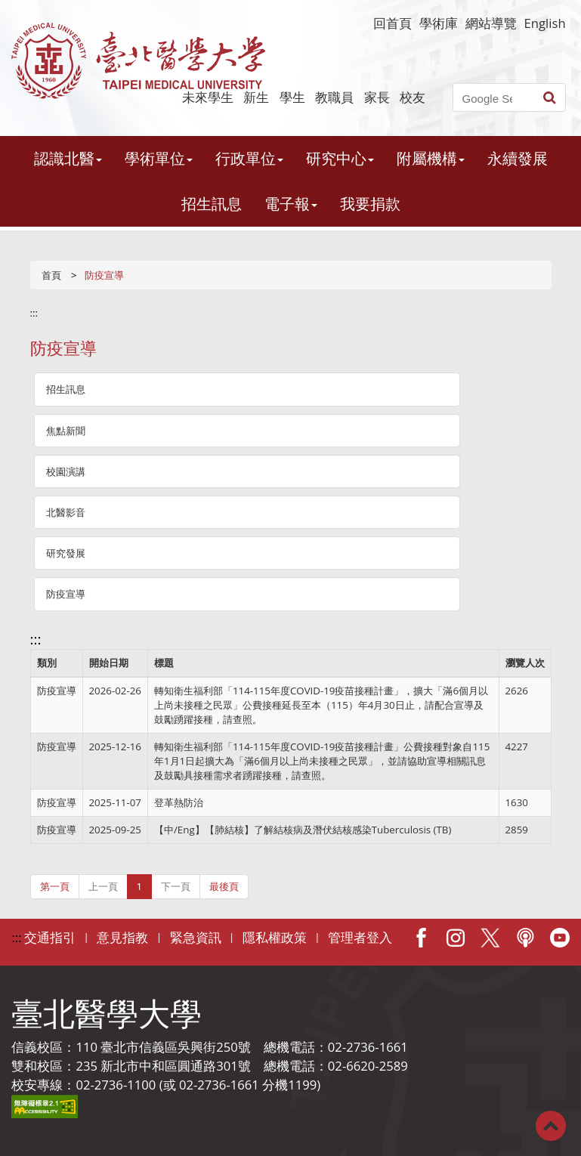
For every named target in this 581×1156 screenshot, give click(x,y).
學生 (292, 97)
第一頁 (55, 886)
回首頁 (392, 23)
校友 (412, 97)
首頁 (51, 275)
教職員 (334, 97)
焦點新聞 (65, 430)
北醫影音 (65, 512)
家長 (377, 97)
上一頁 (103, 886)
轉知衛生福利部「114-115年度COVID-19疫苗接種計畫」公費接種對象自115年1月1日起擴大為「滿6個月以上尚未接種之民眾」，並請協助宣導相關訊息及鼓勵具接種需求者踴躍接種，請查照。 (322, 761)
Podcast (525, 937)
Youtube (560, 937)
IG (455, 937)
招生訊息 (211, 203)
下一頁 (175, 886)
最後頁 (224, 886)
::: (34, 313)
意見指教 (122, 937)
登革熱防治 (178, 802)
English (545, 23)
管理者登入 (360, 937)
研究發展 (65, 553)
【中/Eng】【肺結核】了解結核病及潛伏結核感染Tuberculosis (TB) (302, 829)
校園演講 (65, 471)
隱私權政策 (275, 937)
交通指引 (50, 937)
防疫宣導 (65, 594)
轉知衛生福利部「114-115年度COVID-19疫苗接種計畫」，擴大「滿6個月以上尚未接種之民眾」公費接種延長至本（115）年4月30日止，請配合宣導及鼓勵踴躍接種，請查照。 (321, 705)
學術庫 (438, 23)
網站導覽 (491, 23)
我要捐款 (370, 203)
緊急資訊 (195, 937)
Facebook (421, 937)
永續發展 (517, 158)
